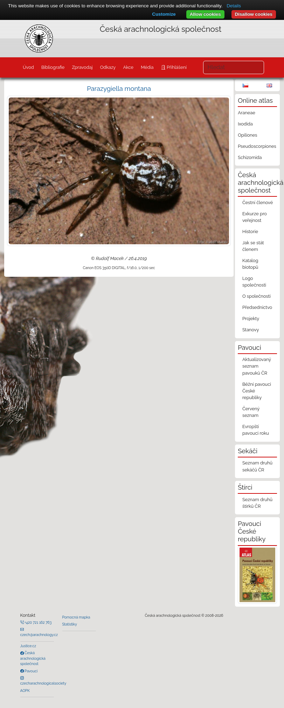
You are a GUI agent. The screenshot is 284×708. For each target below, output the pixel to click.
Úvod (28, 67)
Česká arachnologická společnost (33, 658)
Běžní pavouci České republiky (256, 391)
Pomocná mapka (76, 617)
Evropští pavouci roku (255, 430)
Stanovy (250, 329)
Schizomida (250, 157)
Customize (163, 14)
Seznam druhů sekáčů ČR (257, 466)
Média (147, 67)
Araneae (246, 112)
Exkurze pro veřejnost (254, 217)
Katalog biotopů (250, 264)
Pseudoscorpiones (257, 146)
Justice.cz (28, 646)
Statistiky (69, 624)
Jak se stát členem (253, 246)
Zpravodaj (82, 67)
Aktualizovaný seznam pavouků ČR (256, 366)
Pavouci (31, 671)
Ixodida (245, 124)
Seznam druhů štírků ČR (257, 503)
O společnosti (256, 296)
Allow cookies (205, 14)
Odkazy (108, 67)
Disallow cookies (253, 14)
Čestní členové (257, 202)
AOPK (25, 690)
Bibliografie (52, 67)
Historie (250, 231)
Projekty (250, 318)
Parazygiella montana (119, 88)
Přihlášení (176, 67)
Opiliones (247, 135)
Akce (128, 67)
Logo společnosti (254, 282)
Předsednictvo (257, 307)
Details (234, 5)
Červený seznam (250, 412)
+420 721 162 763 (38, 622)
